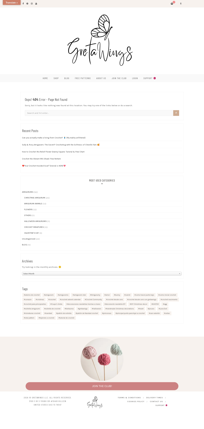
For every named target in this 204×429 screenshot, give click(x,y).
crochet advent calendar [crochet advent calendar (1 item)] (71, 300)
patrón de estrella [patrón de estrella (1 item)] (64, 313)
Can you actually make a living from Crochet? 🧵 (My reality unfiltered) (54, 138)
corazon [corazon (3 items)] (28, 300)
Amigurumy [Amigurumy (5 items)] (95, 295)
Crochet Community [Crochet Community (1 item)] (94, 300)
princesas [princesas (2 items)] (107, 313)
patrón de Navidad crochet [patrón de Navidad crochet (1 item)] (87, 313)
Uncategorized (28, 239)
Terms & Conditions (129, 398)
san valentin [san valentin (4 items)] (155, 313)
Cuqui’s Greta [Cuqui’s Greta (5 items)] (57, 304)
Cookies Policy (135, 401)
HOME (45, 78)
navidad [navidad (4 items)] (49, 313)
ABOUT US (101, 78)
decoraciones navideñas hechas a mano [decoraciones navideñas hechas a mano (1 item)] (84, 304)
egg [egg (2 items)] (165, 304)
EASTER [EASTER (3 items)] (156, 304)
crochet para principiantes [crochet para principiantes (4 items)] (35, 304)
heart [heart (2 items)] (141, 309)
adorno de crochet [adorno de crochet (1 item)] (32, 295)
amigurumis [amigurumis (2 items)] (63, 295)
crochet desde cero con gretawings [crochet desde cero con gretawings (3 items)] (142, 300)
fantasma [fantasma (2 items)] (70, 309)
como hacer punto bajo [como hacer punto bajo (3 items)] (145, 295)
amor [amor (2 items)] (108, 295)
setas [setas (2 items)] (167, 313)
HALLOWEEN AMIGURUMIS (35, 221)
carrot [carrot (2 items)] (127, 295)
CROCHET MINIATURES (34, 227)
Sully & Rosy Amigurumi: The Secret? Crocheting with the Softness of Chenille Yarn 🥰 (61, 145)
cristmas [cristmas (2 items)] (40, 300)
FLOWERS (28, 209)
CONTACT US (156, 401)
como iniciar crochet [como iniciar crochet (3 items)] (168, 295)
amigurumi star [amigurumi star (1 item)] (80, 295)
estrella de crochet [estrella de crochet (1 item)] (52, 309)
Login (135, 78)
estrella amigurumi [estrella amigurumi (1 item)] (32, 309)
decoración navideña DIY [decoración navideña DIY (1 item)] (115, 304)
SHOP (56, 78)
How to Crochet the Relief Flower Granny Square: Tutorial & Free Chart (53, 152)
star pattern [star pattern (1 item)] (29, 318)
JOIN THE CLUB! (102, 386)
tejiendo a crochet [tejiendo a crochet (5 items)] (47, 318)
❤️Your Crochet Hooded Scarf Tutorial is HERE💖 (44, 166)
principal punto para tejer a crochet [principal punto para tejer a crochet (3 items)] (131, 313)
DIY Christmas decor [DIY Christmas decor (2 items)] (139, 304)
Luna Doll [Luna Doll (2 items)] (163, 309)
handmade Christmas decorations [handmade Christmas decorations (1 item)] (120, 309)
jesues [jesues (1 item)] (151, 309)
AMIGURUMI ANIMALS (33, 204)
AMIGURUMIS (27, 192)
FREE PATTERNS (83, 78)
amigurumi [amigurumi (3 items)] (49, 295)
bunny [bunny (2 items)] (117, 295)
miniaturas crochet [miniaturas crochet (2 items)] (32, 313)
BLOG (66, 78)
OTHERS (27, 215)
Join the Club (119, 78)
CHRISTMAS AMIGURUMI (34, 198)
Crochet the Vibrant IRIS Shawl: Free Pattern (41, 159)
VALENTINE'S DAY (31, 233)
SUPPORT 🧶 (149, 78)
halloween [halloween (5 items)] (97, 309)
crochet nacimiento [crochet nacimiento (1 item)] (169, 300)
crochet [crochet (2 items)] (52, 300)
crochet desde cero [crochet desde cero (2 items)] (115, 300)
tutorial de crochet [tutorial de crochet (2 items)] (67, 318)
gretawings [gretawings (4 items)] (83, 309)
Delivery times (154, 398)
